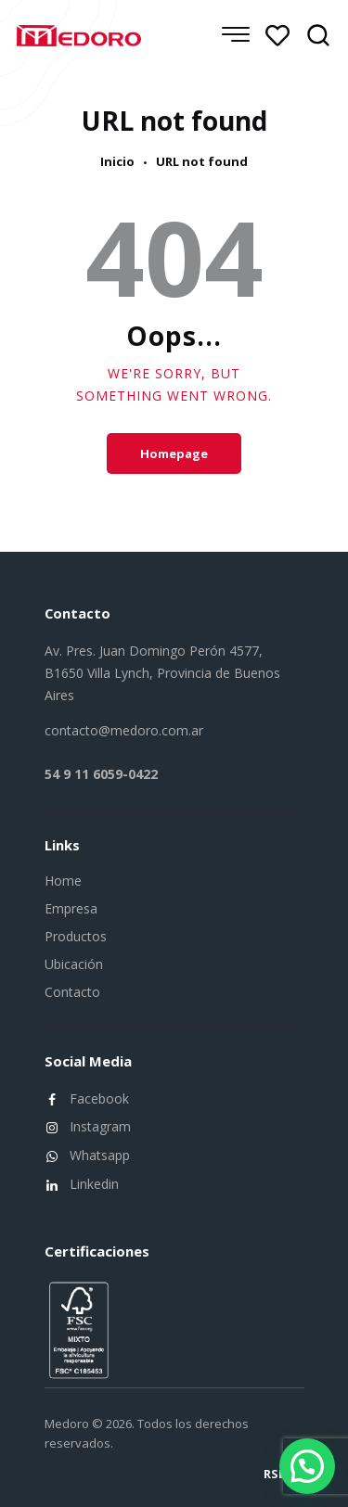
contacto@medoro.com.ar (124, 730)
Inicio (117, 162)
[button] (307, 1466)
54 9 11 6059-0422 (101, 774)
